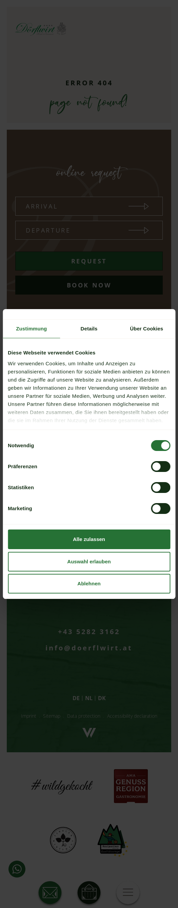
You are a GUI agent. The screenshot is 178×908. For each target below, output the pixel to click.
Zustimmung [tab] (31, 328)
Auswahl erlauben (89, 561)
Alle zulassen (89, 539)
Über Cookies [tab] (146, 328)
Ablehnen (88, 583)
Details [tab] (89, 328)
